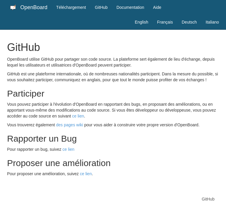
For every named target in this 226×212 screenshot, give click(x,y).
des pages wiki (69, 124)
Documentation (130, 7)
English (141, 22)
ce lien (78, 116)
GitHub (101, 7)
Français (165, 22)
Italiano (212, 22)
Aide (157, 7)
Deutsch (189, 22)
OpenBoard (28, 7)
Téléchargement (71, 7)
